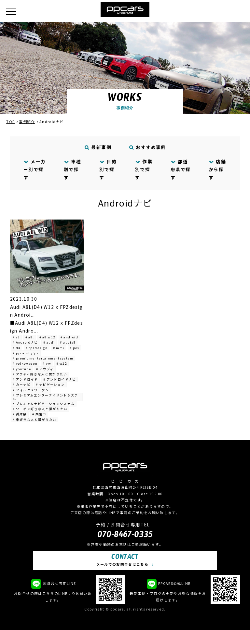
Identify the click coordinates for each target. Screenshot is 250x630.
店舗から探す (217, 169)
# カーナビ (22, 384)
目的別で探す (108, 169)
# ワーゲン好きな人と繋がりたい (40, 409)
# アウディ (45, 369)
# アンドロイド (25, 379)
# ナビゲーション (50, 384)
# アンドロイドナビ (59, 379)
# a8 (16, 337)
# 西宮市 (39, 414)
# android (69, 337)
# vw (47, 363)
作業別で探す (143, 169)
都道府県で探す (180, 169)
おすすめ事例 (147, 147)
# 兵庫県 (20, 414)
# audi (49, 342)
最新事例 (98, 147)
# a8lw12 (47, 337)
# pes (74, 348)
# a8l (29, 337)
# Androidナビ (25, 342)
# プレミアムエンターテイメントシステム (45, 397)
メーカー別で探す (34, 169)
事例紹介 (27, 121)
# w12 (61, 363)
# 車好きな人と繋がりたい (35, 419)
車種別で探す (72, 169)
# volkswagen (25, 363)
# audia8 (68, 342)
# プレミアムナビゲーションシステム (44, 403)
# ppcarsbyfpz (26, 353)
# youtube (22, 369)
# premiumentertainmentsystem (43, 358)
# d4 (16, 348)
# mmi (58, 348)
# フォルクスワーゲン (31, 390)
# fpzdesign (37, 348)
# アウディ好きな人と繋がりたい (40, 374)
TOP (10, 121)
